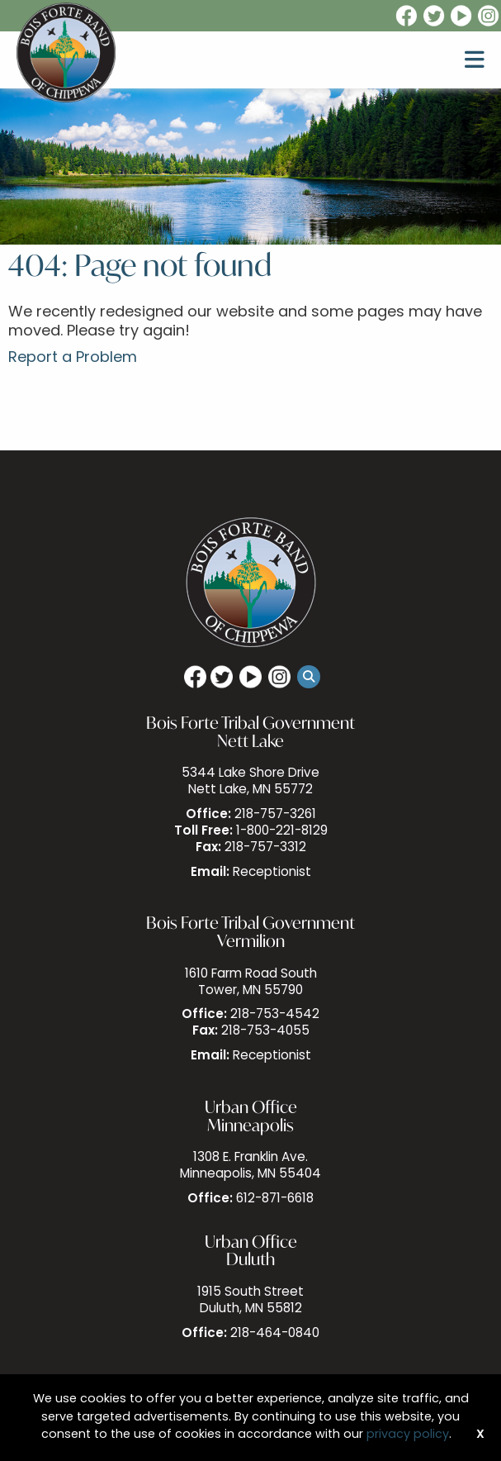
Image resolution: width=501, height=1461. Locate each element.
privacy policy (407, 1435)
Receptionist (272, 873)
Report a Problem (72, 358)
